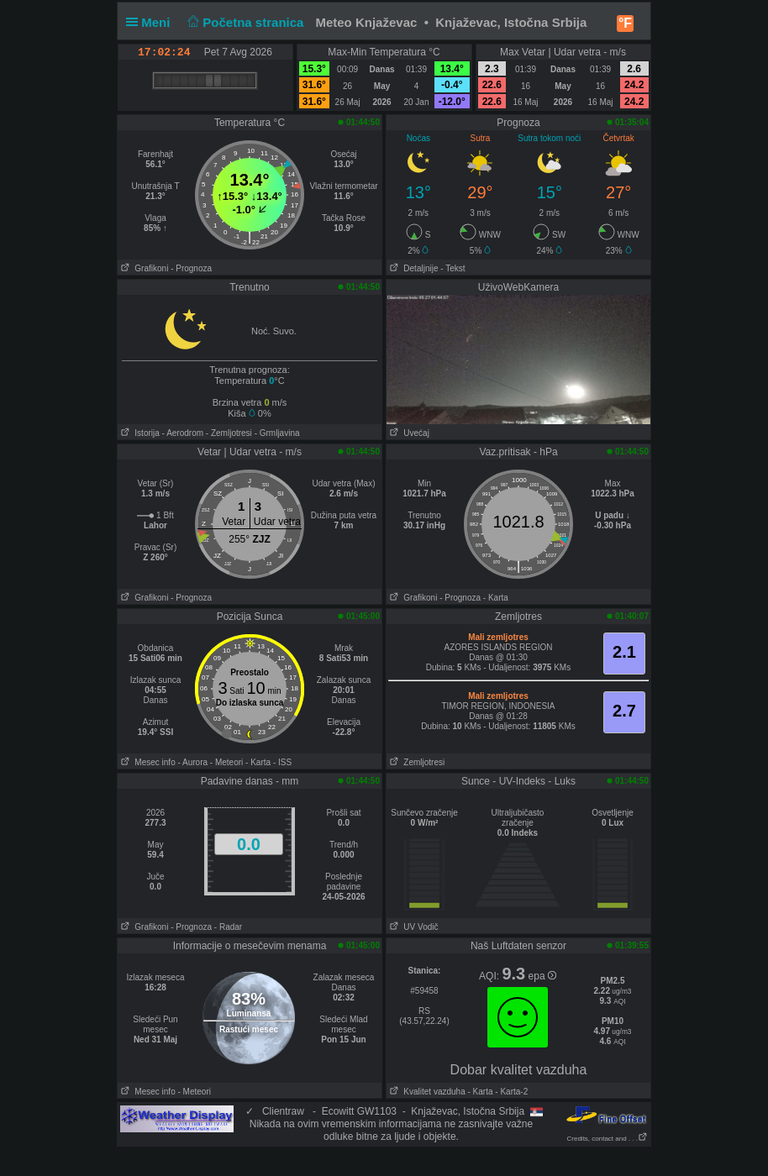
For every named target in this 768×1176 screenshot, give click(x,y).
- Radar (228, 927)
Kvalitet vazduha (426, 1091)
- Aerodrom (182, 433)
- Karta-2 (511, 1091)
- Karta (495, 597)
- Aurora (192, 762)
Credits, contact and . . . (607, 1138)
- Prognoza (191, 268)
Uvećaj (408, 433)
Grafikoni (143, 268)
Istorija (139, 433)
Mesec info (147, 762)
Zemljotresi (415, 762)
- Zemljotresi (229, 433)
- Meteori (226, 762)
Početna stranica (244, 22)
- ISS (282, 762)
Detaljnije (412, 268)
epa (542, 976)
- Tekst (452, 268)
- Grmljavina (277, 433)
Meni (151, 22)
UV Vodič (412, 927)
